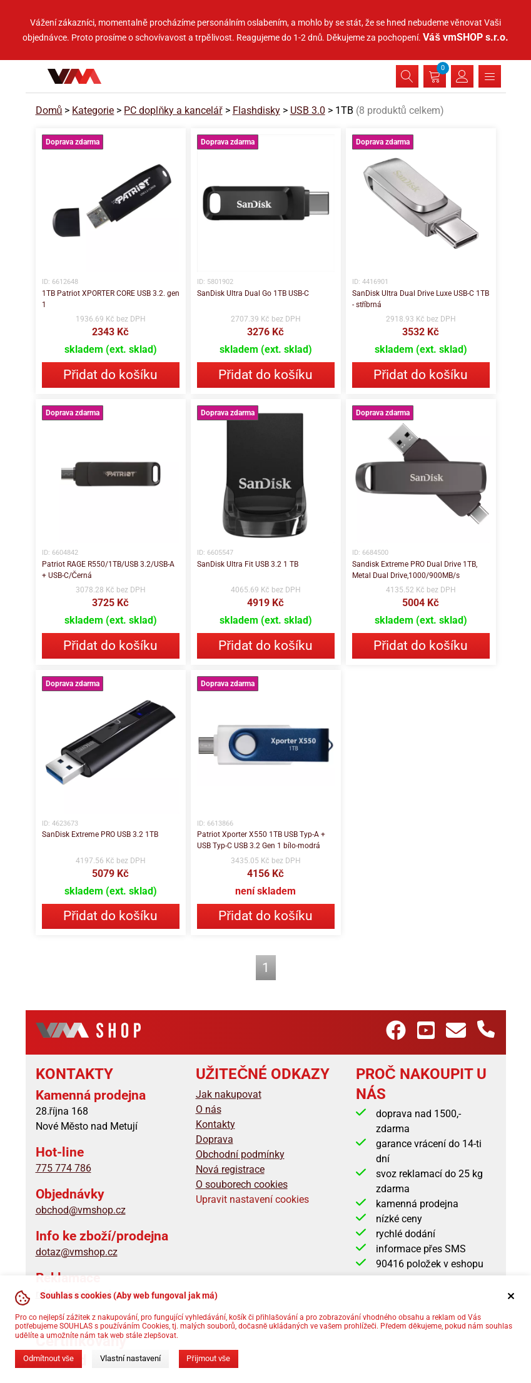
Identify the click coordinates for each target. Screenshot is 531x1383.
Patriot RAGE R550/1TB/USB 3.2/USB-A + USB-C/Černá (108, 570)
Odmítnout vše (48, 1358)
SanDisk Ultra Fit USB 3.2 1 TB (247, 564)
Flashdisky (256, 110)
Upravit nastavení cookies (252, 1199)
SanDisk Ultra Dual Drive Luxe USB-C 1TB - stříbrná (420, 299)
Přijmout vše (208, 1358)
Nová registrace (230, 1169)
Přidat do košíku (110, 374)
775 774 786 (63, 1168)
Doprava (214, 1139)
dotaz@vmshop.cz (77, 1252)
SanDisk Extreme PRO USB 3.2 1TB (100, 834)
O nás (208, 1109)
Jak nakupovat (228, 1094)
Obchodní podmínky (240, 1154)
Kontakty (215, 1124)
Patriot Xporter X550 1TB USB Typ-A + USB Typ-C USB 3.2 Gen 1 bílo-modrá (261, 840)
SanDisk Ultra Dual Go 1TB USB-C (253, 293)
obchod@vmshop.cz (81, 1210)
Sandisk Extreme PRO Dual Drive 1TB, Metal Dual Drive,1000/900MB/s (414, 570)
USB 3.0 (307, 110)
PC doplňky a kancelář (173, 110)
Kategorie (93, 110)
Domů (49, 110)
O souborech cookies (242, 1184)
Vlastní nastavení (130, 1358)
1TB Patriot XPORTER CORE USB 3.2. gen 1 (111, 299)
